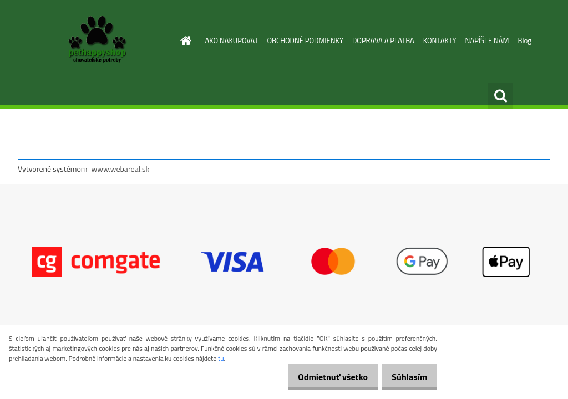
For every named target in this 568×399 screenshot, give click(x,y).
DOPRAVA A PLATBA (383, 40)
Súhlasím (405, 376)
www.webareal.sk (121, 169)
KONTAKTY (440, 40)
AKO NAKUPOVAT (231, 40)
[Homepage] (184, 40)
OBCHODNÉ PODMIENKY (305, 40)
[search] (500, 96)
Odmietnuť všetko (321, 376)
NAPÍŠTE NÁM (487, 40)
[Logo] (94, 41)
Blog (524, 40)
